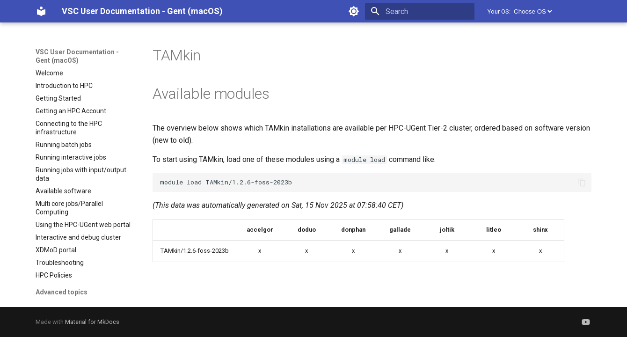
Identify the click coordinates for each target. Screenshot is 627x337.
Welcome (49, 73)
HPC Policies (54, 275)
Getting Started (58, 98)
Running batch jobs (64, 144)
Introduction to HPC (64, 85)
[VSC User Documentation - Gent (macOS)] (41, 11)
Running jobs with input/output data (81, 174)
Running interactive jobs (71, 157)
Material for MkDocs (92, 321)
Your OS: (499, 11)
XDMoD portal (56, 250)
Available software (63, 191)
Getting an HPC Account (71, 111)
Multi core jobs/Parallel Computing (69, 208)
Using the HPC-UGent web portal (83, 224)
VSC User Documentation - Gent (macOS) (77, 56)
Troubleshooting (60, 262)
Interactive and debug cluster (78, 237)
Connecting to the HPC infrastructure (69, 128)
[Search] (419, 11)
